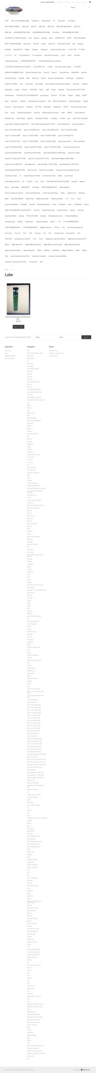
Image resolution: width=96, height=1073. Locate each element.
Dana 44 (84, 72)
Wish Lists (67, 2)
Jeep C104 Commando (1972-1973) (43, 124)
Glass (7, 101)
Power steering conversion (14, 193)
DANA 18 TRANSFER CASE (14, 72)
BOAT (69, 38)
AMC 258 (25, 26)
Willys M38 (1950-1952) (33, 244)
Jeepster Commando (39, 256)
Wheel (7, 244)
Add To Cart (18, 326)
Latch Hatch (69, 176)
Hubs (63, 112)
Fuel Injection (9, 95)
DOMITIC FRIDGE (11, 84)
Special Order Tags (48, 210)
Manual (82, 181)
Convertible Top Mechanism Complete (18, 67)
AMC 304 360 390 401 (63, 26)
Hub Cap (37, 112)
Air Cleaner (71, 21)
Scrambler (23, 204)
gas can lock (44, 95)
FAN (47, 90)
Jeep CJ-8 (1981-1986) (48, 141)
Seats (70, 204)
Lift (23, 181)
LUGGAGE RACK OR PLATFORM (57, 181)
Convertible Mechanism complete (49, 61)
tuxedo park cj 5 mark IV (22, 239)
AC (54, 21)
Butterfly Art (18, 49)
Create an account (81, 2)
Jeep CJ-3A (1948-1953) (50, 130)
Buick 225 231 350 (64, 44)
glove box (14, 101)
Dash (28, 78)
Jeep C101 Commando (80, 118)
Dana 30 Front (64, 72)
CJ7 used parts (37, 55)
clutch (69, 55)
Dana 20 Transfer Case (33, 72)
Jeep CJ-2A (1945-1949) (13, 130)
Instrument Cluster (41, 118)
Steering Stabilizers (71, 216)
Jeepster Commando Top (56, 353)
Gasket (70, 95)
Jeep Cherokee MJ (63, 124)
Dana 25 (46, 72)
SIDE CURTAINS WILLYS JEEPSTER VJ (18, 210)
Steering (43, 216)
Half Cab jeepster (75, 101)
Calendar (35, 49)
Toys (50, 233)
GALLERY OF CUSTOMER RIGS (27, 95)
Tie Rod (56, 227)
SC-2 (72, 199)
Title (30, 233)
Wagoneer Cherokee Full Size (55, 239)
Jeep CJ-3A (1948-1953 (32, 130)
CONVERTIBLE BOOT (28, 61)
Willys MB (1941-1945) (72, 244)
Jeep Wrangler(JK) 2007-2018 (15, 170)
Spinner (72, 210)
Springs (21, 216)
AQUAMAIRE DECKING (22, 32)
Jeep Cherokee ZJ (78, 124)
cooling (49, 67)
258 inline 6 (35, 21)
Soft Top (36, 210)
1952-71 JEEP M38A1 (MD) (20, 21)
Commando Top (53, 350)
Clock (63, 55)
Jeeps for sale (32, 170)
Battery (36, 38)
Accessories (33, 262)
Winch (39, 250)
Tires (24, 233)
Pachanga (35, 187)
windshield (55, 250)
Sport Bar (81, 210)
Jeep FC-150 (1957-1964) (32, 147)
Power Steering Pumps (50, 193)
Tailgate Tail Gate (46, 227)
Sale (41, 262)
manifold (74, 181)
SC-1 (67, 199)
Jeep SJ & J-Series (74, 153)
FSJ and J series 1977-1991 (76, 90)
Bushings (8, 49)
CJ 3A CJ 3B (72, 49)
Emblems (85, 84)
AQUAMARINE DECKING (41, 32)
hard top (8, 107)
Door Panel (29, 84)
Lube (42, 181)
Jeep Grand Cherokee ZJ (71, 147)
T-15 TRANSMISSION (70, 221)
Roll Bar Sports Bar (42, 199)
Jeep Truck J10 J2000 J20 (13, 164)
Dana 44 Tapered (10, 78)
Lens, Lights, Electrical (12, 181)
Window (47, 250)
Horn (6, 112)
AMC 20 (33, 26)
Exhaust (25, 90)
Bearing (44, 38)
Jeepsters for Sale (11, 176)
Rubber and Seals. (57, 199)
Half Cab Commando (60, 101)
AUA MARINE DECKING (70, 32)
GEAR (84, 95)
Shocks (86, 204)
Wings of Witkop (67, 250)
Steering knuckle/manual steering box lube (17, 318)
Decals (43, 78)
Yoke (6, 256)
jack (69, 118)
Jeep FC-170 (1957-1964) (52, 147)
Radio (7, 199)
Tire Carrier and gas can (75, 227)
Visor (34, 239)
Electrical (76, 84)
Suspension (29, 221)
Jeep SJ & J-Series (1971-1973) (15, 158)
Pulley (63, 193)
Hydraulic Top (9, 118)
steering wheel (10, 221)
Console (77, 55)
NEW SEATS (26, 187)
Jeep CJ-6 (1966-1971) (65, 135)
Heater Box (57, 107)
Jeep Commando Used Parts (20, 256)
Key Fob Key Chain (49, 176)
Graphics (23, 101)
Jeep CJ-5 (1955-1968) (12, 135)
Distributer (70, 78)
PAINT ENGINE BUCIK (49, 187)
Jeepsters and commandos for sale (67, 170)
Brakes (43, 44)
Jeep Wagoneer (30, 164)
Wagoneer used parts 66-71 (77, 239)
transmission (70, 233)
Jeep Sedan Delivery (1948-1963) (54, 153)
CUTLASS (77, 67)
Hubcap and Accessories (50, 112)
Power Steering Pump (32, 193)
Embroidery (8, 90)
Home (6, 269)
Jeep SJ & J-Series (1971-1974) (38, 158)
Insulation (54, 118)
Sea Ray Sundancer (43, 204)
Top (44, 233)
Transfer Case (59, 233)
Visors (41, 239)
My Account (60, 2)
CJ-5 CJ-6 (8, 55)
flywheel (61, 90)
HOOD (66, 107)
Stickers (20, 221)
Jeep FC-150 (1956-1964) (13, 147)
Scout (79, 199)
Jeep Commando (79, 141)
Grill (49, 101)
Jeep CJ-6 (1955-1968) (48, 135)
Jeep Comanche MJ (64, 141)
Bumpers (81, 44)
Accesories (61, 21)
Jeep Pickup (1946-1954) (13, 153)
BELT (51, 38)
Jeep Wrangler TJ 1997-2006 (47, 164)
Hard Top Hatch (18, 107)
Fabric (41, 90)
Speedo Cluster (62, 210)
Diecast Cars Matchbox (56, 78)
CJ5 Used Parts (24, 55)
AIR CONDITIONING (12, 26)
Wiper (78, 250)
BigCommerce (86, 1070)
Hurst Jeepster (80, 112)
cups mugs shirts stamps (63, 67)
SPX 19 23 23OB (32, 216)
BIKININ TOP (60, 38)
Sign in (73, 2)
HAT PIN (38, 107)
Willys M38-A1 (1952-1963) (53, 244)
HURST (69, 112)
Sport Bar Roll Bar (11, 216)
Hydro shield (21, 118)
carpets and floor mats (57, 49)
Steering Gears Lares (55, 216)
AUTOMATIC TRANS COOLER (15, 38)
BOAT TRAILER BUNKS (13, 44)
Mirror (7, 187)
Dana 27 (54, 72)
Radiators (82, 193)
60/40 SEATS (46, 21)
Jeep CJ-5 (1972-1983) (30, 135)
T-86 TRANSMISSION (12, 227)
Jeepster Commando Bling (57, 256)
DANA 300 (75, 72)
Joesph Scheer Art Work (32, 176)
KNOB (60, 176)
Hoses (13, 112)
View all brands (53, 356)
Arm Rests (56, 32)
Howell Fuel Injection (24, 112)
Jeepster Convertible (46, 170)
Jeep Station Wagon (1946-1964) (62, 158)
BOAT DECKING (79, 38)
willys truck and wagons (13, 250)
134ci (6, 21)
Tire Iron (17, 233)
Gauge (77, 95)
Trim (78, 233)
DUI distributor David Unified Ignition (58, 84)
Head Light (47, 107)
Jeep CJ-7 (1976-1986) (30, 141)
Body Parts (27, 44)
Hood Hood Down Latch (79, 107)
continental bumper (11, 61)
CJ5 (15, 55)
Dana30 (21, 78)
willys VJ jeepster (29, 250)
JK (20, 176)
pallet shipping (64, 187)
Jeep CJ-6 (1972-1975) (12, 141)
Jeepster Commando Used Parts (16, 262)
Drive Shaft (39, 84)
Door (21, 84)
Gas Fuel (54, 95)
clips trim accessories (51, 55)
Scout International (11, 204)
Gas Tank (62, 95)
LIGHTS (29, 181)
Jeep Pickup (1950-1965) (32, 153)
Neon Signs (15, 187)
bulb (73, 44)
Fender (53, 90)
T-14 (59, 221)
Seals (54, 204)
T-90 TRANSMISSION (29, 227)
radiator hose (71, 193)
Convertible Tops (39, 67)
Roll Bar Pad (30, 199)
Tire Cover (8, 233)
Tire (63, 227)
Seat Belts (62, 204)
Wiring (84, 250)
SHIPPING (78, 204)
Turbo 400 (8, 239)
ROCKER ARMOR (17, 199)
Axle (30, 38)
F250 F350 (33, 90)
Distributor (80, 78)
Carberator (44, 49)
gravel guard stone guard (36, 101)
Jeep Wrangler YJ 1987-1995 (69, 164)
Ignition (30, 118)
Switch (52, 221)
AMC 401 (8, 32)
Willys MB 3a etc (17, 244)
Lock (36, 181)
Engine (17, 90)
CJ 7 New (82, 49)
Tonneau (38, 233)
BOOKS (36, 44)
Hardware (29, 107)
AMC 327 (77, 26)
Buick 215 (51, 44)
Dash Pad (35, 78)
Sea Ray (32, 204)
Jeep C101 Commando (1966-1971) (17, 124)
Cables (27, 49)
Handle (85, 101)
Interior (62, 118)
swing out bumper (42, 221)
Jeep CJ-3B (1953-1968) (69, 130)
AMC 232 (42, 26)
